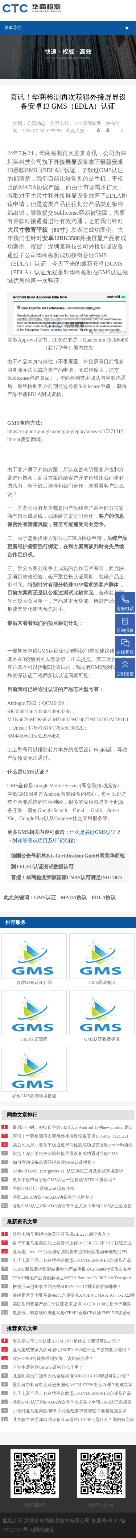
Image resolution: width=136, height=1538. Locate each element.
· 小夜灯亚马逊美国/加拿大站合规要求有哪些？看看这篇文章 (69, 1410)
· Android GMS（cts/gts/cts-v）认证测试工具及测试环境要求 (67, 1171)
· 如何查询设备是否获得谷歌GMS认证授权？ (53, 1162)
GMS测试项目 (101, 982)
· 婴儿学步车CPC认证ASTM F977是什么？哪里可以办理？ (66, 1341)
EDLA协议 (103, 897)
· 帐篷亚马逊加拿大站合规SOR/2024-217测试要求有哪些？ (66, 1286)
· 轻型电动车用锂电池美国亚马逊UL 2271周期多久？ (61, 1234)
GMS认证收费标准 (102, 1039)
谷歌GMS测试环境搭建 (34, 1095)
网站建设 (44, 1530)
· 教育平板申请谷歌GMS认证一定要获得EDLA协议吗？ (63, 1179)
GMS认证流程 (34, 1039)
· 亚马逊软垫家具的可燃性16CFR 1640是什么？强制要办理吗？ (71, 1349)
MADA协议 (74, 897)
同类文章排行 (22, 1115)
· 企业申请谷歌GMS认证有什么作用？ (47, 1367)
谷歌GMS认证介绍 (34, 982)
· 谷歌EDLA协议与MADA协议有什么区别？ (52, 1197)
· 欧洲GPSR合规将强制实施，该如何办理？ (52, 1358)
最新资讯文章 (22, 1221)
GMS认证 (45, 897)
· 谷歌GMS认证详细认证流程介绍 (42, 1188)
